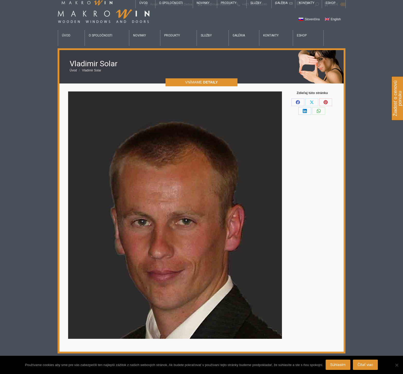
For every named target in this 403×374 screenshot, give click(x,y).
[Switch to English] (332, 19)
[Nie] (396, 365)
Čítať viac (365, 365)
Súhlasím (338, 365)
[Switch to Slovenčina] (309, 19)
